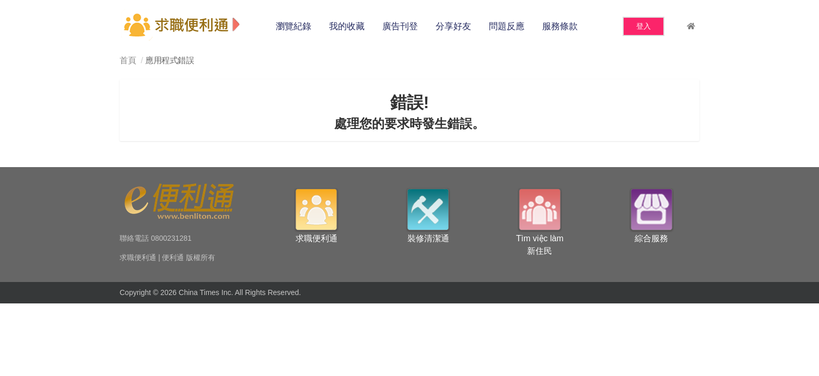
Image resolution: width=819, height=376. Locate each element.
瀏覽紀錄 (293, 26)
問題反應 (506, 26)
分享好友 (453, 26)
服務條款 (560, 26)
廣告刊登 (400, 26)
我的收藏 (347, 26)
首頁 (128, 60)
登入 (643, 26)
